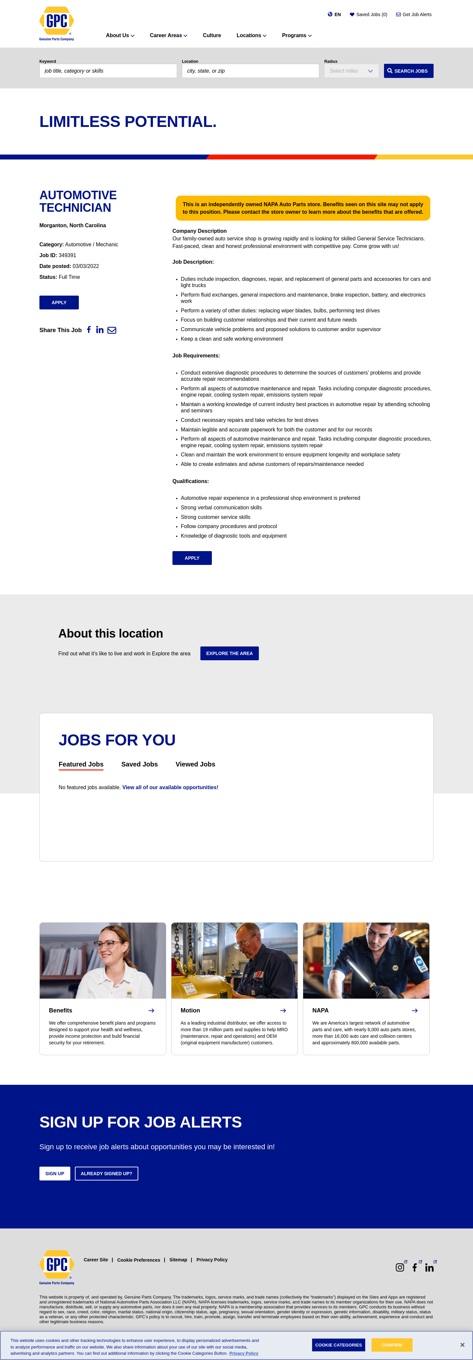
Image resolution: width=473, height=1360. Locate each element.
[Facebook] (88, 329)
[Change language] (334, 14)
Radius (330, 61)
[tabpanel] (237, 787)
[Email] (111, 330)
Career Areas (166, 35)
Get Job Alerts (417, 14)
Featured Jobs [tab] (81, 764)
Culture (212, 35)
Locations (249, 35)
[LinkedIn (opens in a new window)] (429, 1267)
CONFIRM (392, 1344)
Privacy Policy (212, 1259)
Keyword (47, 61)
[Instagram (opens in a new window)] (400, 1267)
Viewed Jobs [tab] (195, 764)
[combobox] (251, 71)
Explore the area (229, 653)
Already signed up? (106, 1173)
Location (190, 61)
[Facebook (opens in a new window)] (415, 1267)
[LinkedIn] (99, 329)
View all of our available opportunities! (170, 787)
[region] (236, 1345)
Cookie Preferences (138, 1260)
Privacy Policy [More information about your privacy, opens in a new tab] (243, 1353)
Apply (59, 302)
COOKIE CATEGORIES (338, 1344)
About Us (117, 35)
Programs (294, 35)
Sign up (54, 1173)
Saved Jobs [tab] (139, 764)
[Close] (462, 1345)
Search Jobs (411, 71)
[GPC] (56, 24)
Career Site (96, 1259)
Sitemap (178, 1259)
